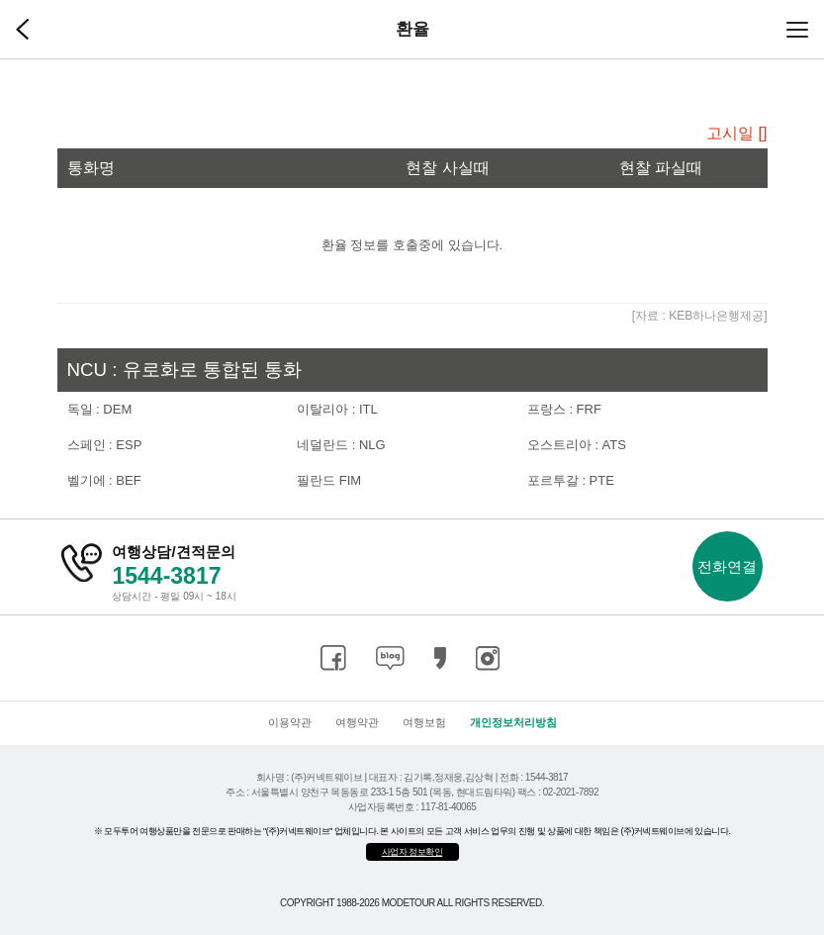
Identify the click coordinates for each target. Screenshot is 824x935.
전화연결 (727, 566)
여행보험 (424, 722)
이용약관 (290, 722)
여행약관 (357, 722)
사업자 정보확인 (412, 852)
